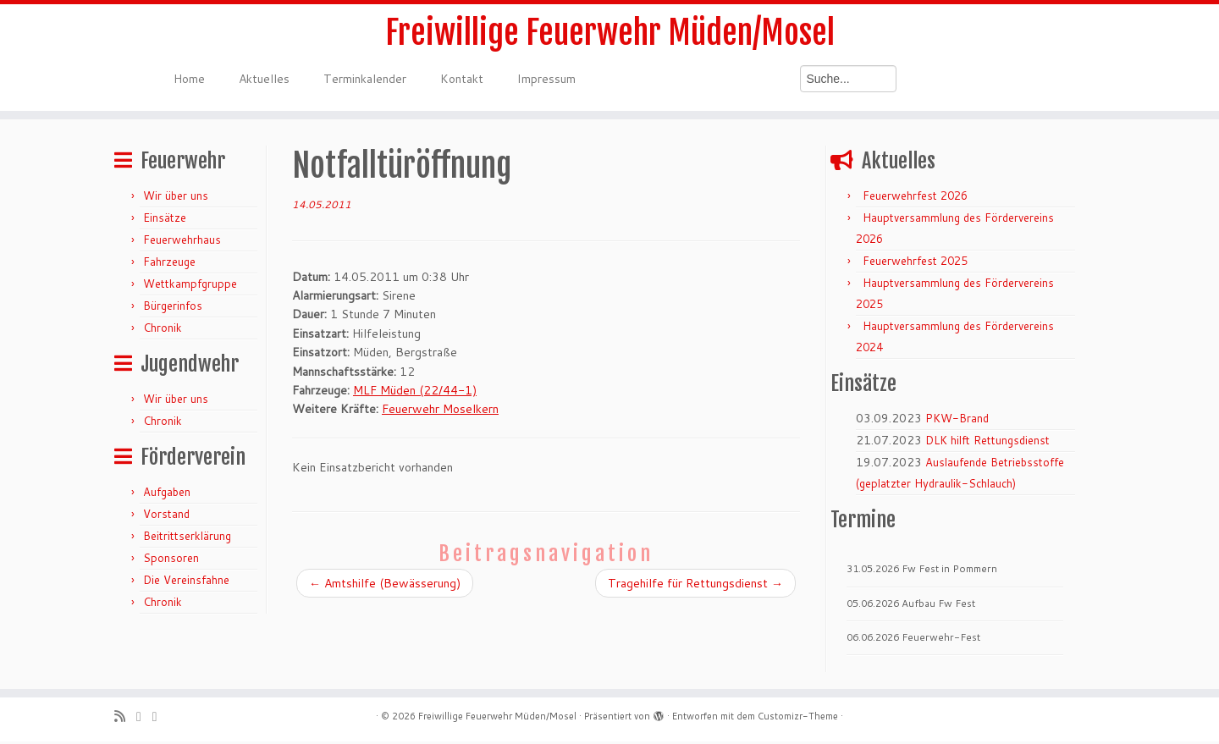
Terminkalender (364, 81)
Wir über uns (175, 198)
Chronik (162, 330)
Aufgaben (166, 494)
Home (189, 81)
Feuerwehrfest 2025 (915, 263)
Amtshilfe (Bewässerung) (385, 585)
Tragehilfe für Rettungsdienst (695, 585)
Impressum (546, 81)
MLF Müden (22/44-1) (415, 392)
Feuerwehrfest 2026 (915, 198)
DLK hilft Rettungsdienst (987, 442)
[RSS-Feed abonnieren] (125, 719)
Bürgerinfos (172, 308)
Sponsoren (171, 560)
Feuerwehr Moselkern (440, 411)
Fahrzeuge (169, 264)
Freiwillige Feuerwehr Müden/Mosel (609, 34)
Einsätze (164, 220)
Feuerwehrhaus (182, 242)
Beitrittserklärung (187, 538)
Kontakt (461, 81)
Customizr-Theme (798, 718)
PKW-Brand (957, 420)
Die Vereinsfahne (186, 582)
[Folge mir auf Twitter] (144, 719)
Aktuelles (264, 81)
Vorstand (166, 516)
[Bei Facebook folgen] (160, 719)
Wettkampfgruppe (190, 286)
